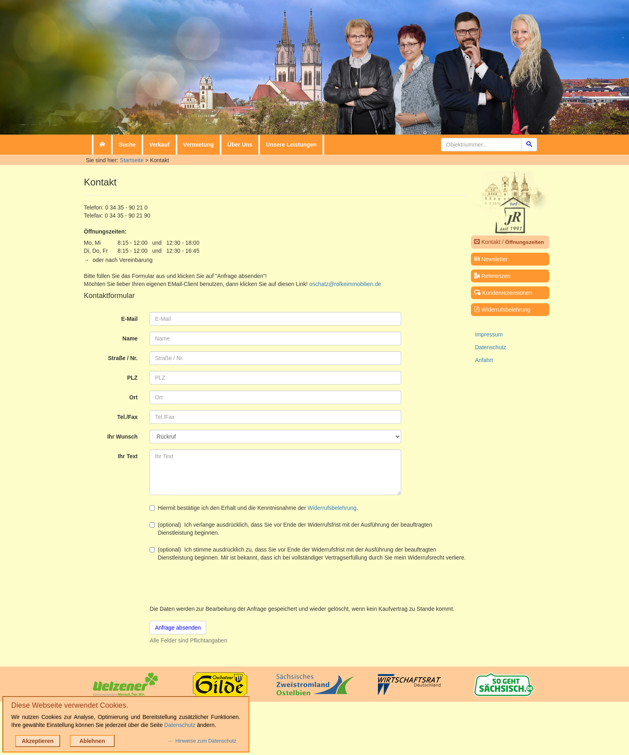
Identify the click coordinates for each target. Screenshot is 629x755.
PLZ (132, 377)
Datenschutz (490, 347)
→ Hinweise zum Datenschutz (202, 741)
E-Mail (129, 319)
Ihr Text (128, 456)
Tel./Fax (127, 417)
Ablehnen (92, 741)
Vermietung (198, 144)
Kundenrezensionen (503, 293)
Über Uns (239, 144)
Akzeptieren (37, 741)
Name (130, 338)
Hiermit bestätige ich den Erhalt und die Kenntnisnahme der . (254, 508)
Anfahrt (484, 360)
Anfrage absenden (178, 627)
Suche (127, 144)
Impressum (489, 334)
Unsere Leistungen (291, 144)
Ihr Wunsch (122, 436)
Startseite (132, 160)
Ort (133, 397)
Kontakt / (509, 242)
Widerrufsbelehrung (332, 508)
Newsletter (491, 259)
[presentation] (211, 583)
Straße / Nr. (123, 358)
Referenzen (492, 276)
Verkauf (159, 144)
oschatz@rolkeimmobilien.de (345, 284)
